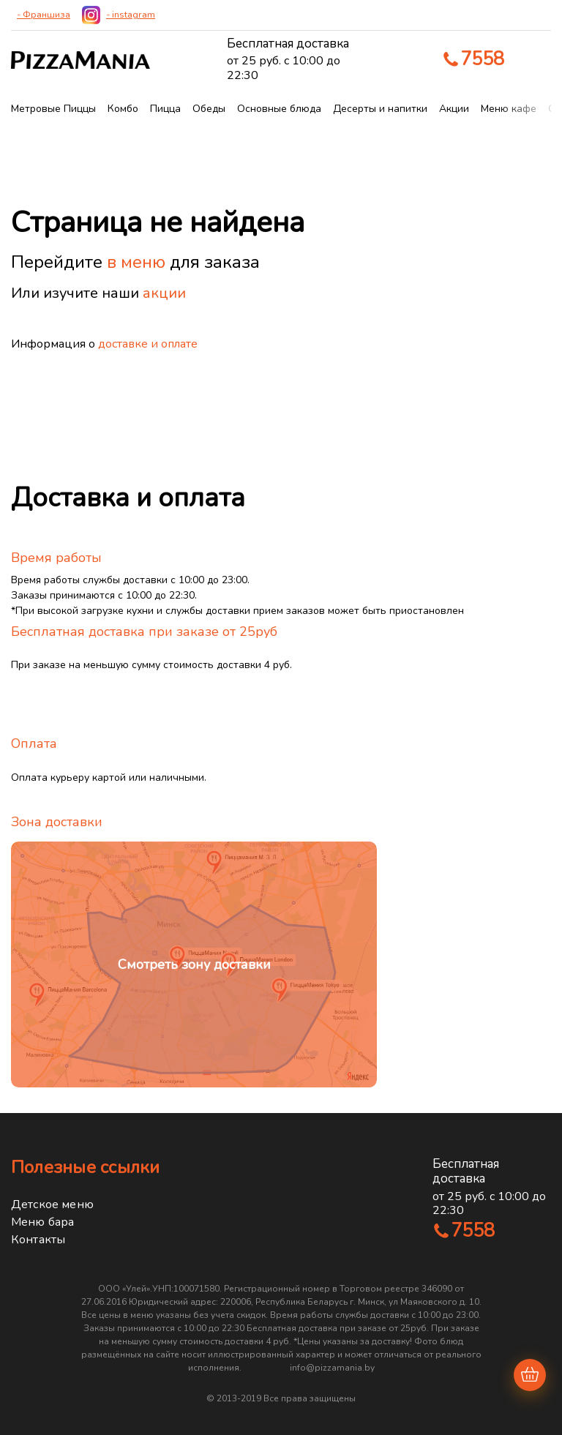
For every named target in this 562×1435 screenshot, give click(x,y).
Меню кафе (508, 109)
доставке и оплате (148, 344)
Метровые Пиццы (53, 109)
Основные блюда (279, 109)
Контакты (38, 1240)
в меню (136, 262)
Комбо (123, 109)
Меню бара (42, 1222)
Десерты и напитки (380, 109)
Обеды (208, 109)
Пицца (165, 109)
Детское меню (52, 1204)
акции (164, 293)
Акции (454, 109)
